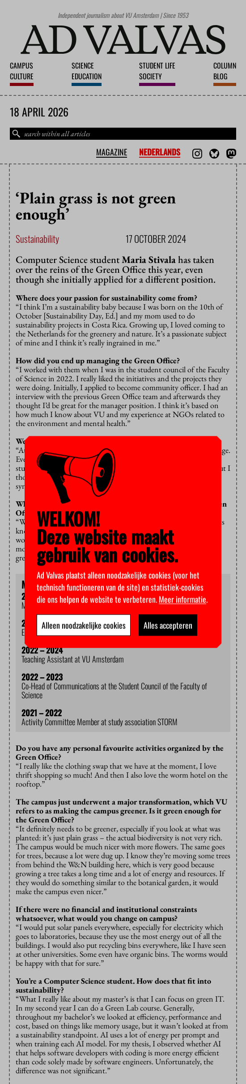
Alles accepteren (168, 625)
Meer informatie (182, 599)
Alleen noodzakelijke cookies (84, 625)
